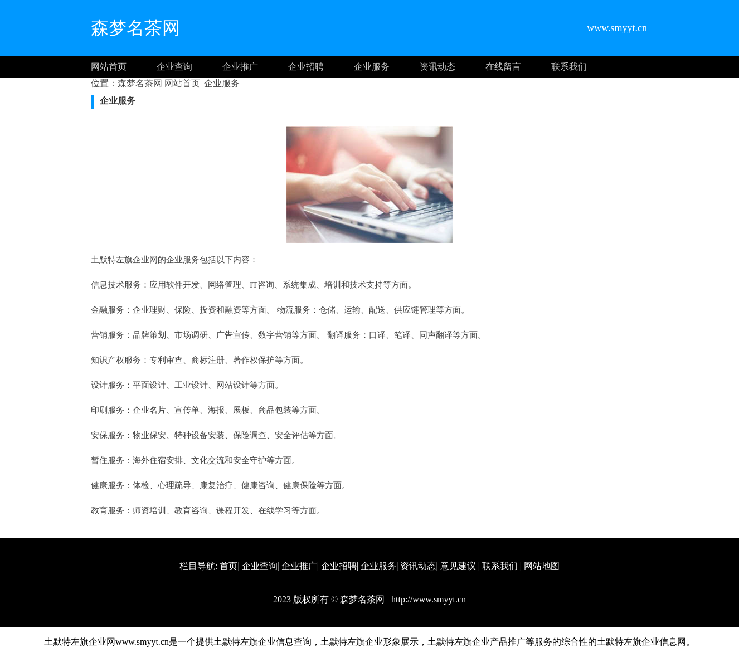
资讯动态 (437, 66)
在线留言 (503, 66)
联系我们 (569, 66)
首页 (228, 566)
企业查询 (174, 66)
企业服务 (372, 66)
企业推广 (240, 66)
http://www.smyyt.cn (427, 599)
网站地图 (542, 566)
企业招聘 (306, 66)
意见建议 (458, 566)
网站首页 (109, 66)
